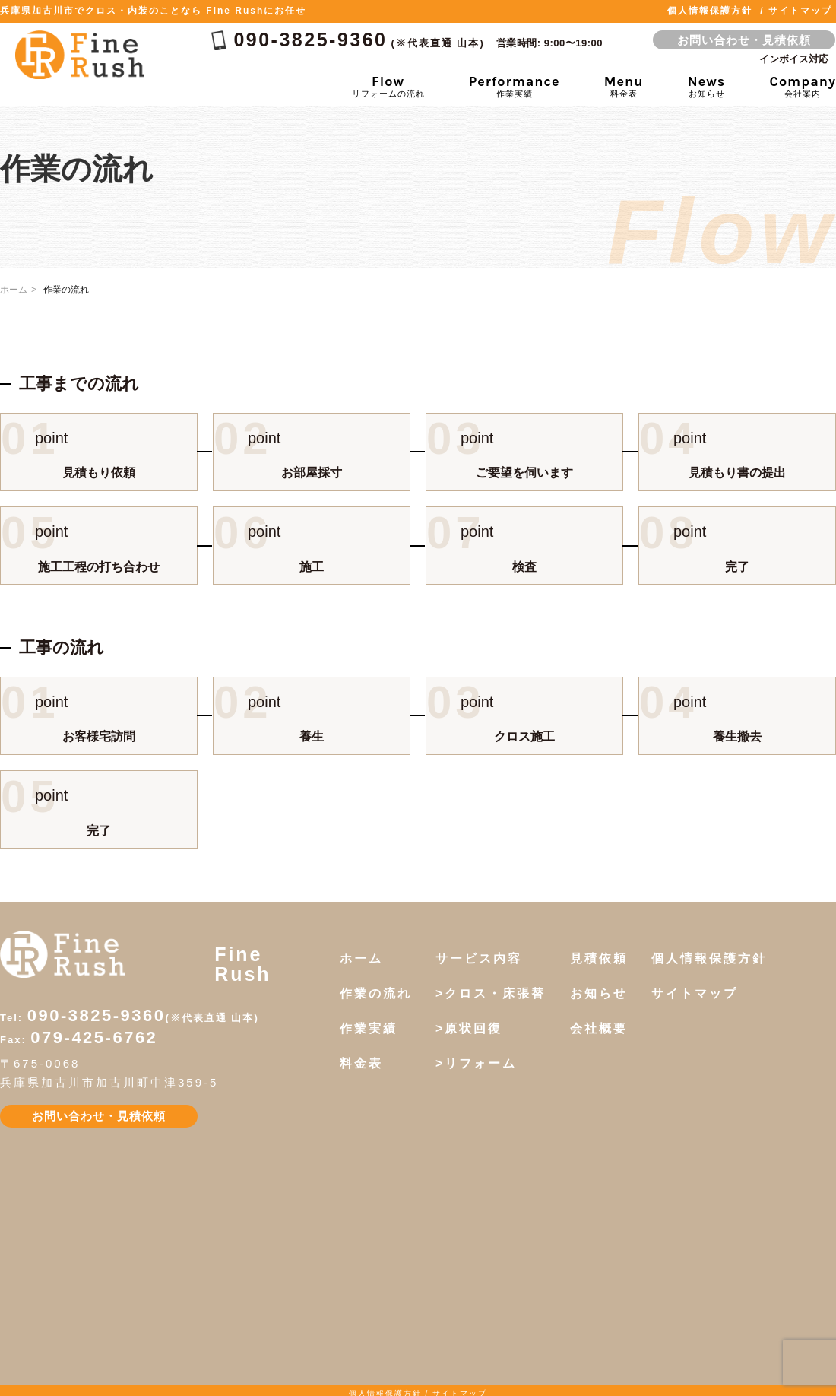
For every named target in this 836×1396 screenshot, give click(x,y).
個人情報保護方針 (709, 10)
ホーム (13, 289)
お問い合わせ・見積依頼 (744, 39)
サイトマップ (800, 10)
